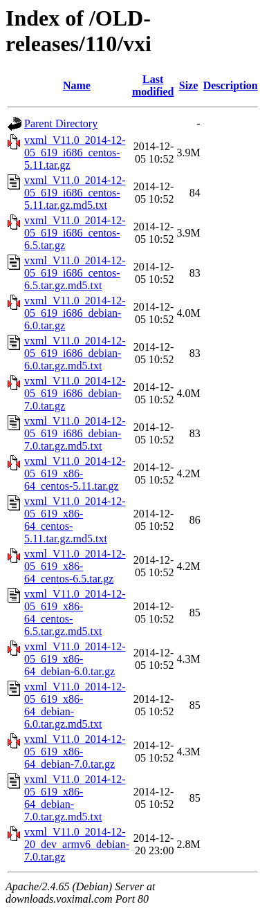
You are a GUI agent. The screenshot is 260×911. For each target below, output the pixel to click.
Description (230, 85)
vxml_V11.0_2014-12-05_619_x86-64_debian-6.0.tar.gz (75, 659)
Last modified (153, 85)
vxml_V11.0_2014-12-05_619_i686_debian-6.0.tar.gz (75, 313)
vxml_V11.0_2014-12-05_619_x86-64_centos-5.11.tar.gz (75, 473)
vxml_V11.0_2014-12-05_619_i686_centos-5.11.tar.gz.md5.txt (75, 192)
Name (77, 85)
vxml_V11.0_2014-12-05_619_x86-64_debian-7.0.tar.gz (75, 751)
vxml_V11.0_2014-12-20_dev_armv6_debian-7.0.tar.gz (76, 844)
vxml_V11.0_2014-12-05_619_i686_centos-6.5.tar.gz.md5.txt (75, 273)
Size (188, 85)
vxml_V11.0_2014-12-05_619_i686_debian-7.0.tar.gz (75, 393)
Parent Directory (61, 123)
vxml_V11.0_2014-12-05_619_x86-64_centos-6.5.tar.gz (75, 566)
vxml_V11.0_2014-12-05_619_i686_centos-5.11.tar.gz (75, 152)
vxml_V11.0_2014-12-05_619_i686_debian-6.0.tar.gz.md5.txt (75, 353)
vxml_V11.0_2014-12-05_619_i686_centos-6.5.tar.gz (75, 232)
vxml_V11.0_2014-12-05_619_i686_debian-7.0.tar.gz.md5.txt (75, 433)
